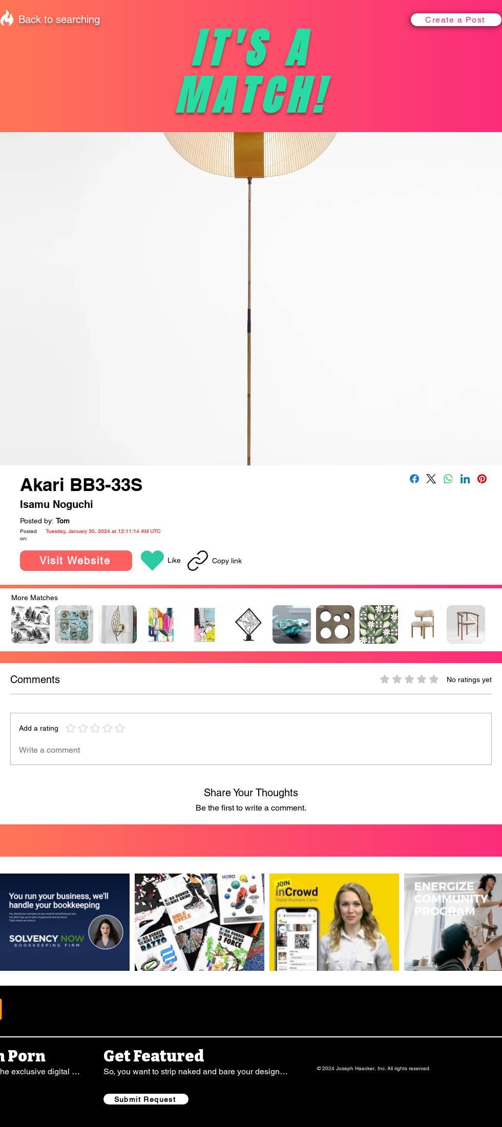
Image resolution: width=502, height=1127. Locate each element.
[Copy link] (214, 560)
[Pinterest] (482, 478)
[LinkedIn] (465, 478)
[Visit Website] (76, 560)
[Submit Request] (146, 1099)
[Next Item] (472, 624)
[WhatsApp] (448, 478)
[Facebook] (414, 478)
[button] (456, 19)
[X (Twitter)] (431, 478)
